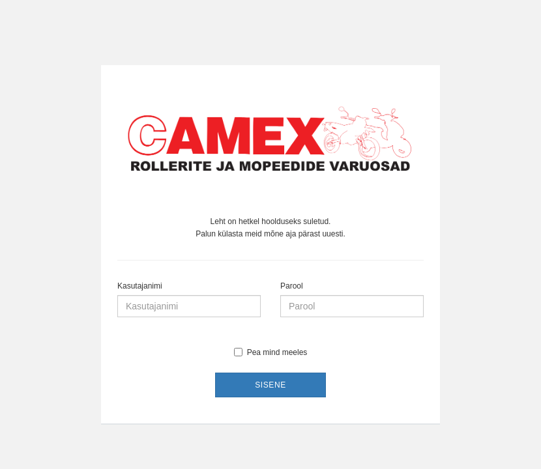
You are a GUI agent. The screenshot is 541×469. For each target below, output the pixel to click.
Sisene (270, 385)
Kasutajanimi (139, 286)
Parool (291, 286)
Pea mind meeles (271, 352)
